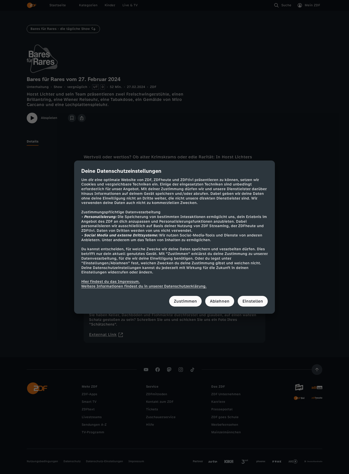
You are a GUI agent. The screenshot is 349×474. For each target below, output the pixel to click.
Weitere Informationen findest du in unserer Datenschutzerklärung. (144, 286)
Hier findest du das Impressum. (110, 281)
